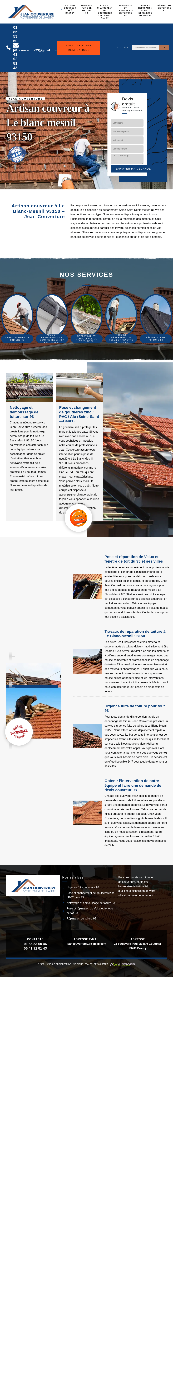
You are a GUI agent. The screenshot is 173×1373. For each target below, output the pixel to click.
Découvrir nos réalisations (78, 47)
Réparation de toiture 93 (81, 918)
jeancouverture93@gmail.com (86, 943)
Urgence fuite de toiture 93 (86, 9)
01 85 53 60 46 (15, 36)
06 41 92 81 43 (15, 59)
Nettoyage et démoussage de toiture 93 (125, 10)
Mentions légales (82, 964)
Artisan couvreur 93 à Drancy (70, 9)
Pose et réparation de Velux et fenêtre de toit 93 (145, 10)
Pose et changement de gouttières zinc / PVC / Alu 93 (104, 11)
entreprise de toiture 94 (133, 886)
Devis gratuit (101, 964)
